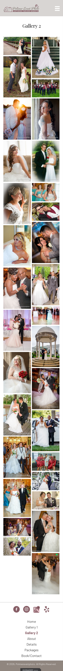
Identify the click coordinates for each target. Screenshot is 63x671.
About (31, 639)
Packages (31, 650)
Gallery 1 (32, 627)
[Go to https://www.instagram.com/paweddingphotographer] (26, 610)
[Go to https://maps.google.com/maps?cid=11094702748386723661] (36, 609)
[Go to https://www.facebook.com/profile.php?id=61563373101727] (16, 610)
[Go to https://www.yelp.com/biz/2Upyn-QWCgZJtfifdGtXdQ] (46, 610)
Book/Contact (31, 656)
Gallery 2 (31, 633)
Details (32, 644)
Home (31, 621)
